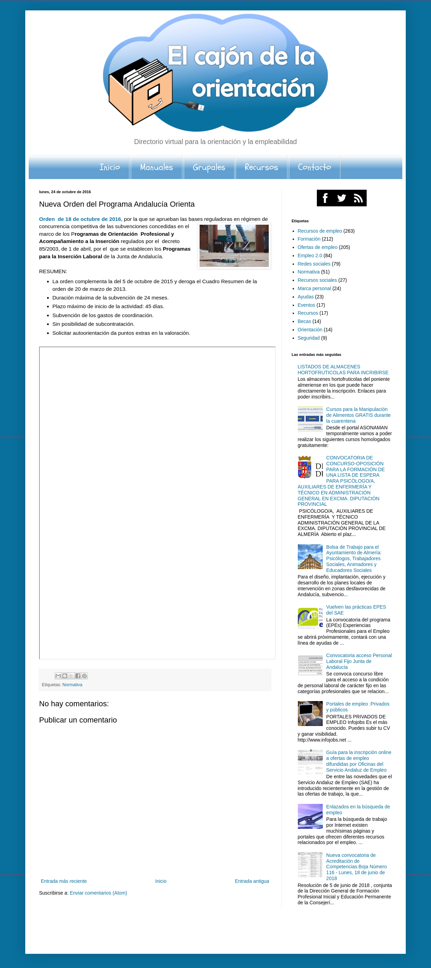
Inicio (110, 167)
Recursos (261, 167)
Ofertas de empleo (318, 247)
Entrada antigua (252, 881)
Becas (304, 321)
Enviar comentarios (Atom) (98, 893)
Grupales (209, 167)
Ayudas (306, 296)
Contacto (314, 167)
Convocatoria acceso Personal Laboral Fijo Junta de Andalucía (359, 661)
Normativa (72, 684)
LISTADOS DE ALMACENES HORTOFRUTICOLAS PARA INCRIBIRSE (343, 369)
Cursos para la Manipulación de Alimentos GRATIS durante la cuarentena (358, 415)
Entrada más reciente (64, 881)
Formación (309, 239)
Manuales (156, 167)
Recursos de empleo (320, 231)
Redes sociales (314, 264)
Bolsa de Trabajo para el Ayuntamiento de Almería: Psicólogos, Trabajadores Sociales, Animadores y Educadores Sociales (354, 558)
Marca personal (314, 288)
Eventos (306, 305)
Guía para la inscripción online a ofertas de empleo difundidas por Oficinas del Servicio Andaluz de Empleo (358, 761)
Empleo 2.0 (310, 255)
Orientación (310, 329)
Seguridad (309, 338)
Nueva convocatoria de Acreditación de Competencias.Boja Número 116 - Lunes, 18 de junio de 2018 (356, 866)
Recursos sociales (317, 280)
